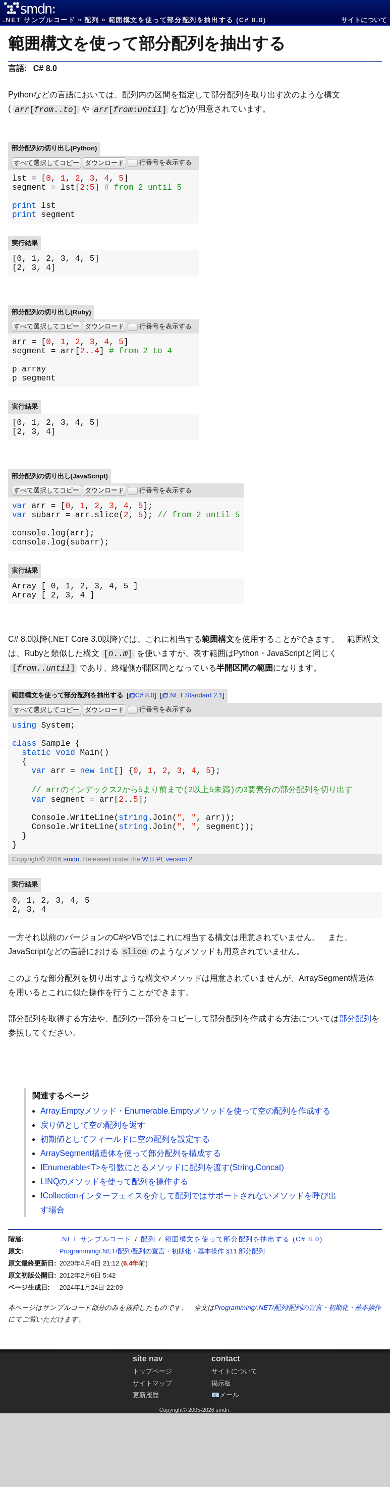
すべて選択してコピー (46, 163)
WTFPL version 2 (167, 928)
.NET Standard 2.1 (195, 737)
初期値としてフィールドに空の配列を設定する (125, 1212)
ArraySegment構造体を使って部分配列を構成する (130, 1227)
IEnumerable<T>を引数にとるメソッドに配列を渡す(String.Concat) (162, 1241)
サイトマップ (152, 1457)
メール (229, 1468)
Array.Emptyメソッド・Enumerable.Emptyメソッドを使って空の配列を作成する (185, 1184)
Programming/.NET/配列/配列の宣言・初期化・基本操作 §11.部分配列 (162, 1325)
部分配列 (355, 1092)
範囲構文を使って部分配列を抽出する (147, 43)
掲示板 (221, 1457)
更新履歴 (146, 1468)
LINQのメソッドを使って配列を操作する (114, 1255)
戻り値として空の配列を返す (92, 1198)
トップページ (152, 1445)
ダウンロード (104, 163)
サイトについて (364, 20)
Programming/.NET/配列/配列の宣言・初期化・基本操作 (297, 1381)
